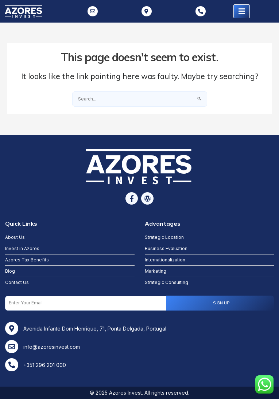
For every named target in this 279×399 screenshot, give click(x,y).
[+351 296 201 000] (11, 364)
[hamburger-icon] (241, 11)
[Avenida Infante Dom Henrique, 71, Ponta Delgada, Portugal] (11, 328)
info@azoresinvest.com (51, 347)
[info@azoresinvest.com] (11, 346)
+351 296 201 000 (44, 365)
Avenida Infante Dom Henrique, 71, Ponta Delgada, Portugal (94, 328)
